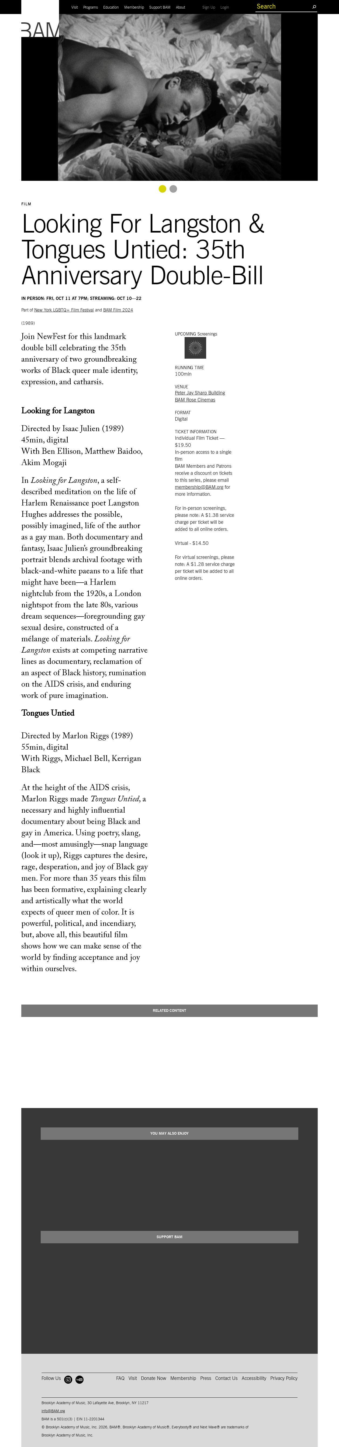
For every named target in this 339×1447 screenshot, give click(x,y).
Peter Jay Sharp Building (200, 393)
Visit (74, 7)
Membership (134, 7)
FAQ (120, 1378)
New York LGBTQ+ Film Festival (64, 310)
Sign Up (210, 7)
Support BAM (160, 7)
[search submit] (314, 6)
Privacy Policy (284, 1378)
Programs (90, 7)
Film (26, 204)
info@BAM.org (53, 1411)
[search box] (284, 6)
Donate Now (153, 1378)
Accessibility (254, 1378)
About (180, 7)
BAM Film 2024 (118, 310)
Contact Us (226, 1378)
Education (111, 7)
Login (226, 7)
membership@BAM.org (199, 487)
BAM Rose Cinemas (195, 400)
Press (205, 1378)
